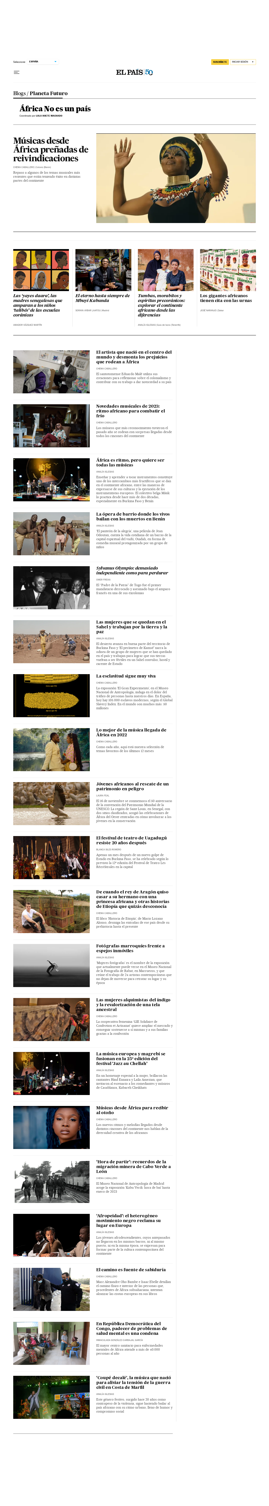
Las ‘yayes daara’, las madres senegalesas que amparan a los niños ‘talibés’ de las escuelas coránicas (37, 306)
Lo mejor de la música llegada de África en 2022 (131, 732)
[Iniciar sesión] (243, 62)
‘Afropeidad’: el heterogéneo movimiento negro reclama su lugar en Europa (128, 1221)
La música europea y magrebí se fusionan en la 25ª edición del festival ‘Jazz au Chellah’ (130, 1059)
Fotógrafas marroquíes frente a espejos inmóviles (130, 948)
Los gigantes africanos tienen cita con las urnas (226, 298)
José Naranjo (208, 310)
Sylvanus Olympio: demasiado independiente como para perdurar (132, 570)
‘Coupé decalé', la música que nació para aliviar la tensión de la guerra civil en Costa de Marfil (133, 1383)
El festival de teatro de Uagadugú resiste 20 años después (131, 840)
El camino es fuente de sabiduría (131, 1270)
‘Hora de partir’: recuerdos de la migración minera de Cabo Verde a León (133, 1167)
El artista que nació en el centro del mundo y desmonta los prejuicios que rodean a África (134, 357)
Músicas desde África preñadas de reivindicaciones (50, 150)
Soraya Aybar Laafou (87, 310)
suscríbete (220, 61)
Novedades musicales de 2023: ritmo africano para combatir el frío (130, 411)
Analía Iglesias (147, 325)
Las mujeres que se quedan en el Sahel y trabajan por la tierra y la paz (131, 627)
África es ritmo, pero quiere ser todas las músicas (130, 462)
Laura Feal (102, 795)
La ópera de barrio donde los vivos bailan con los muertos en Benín (133, 516)
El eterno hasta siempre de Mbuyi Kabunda (102, 298)
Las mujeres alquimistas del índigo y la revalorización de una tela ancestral (133, 1005)
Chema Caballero (23, 167)
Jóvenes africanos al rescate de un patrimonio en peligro (132, 786)
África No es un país (55, 109)
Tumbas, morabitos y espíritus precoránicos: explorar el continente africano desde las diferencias (161, 306)
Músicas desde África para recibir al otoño (132, 1110)
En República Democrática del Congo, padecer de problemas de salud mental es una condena (131, 1329)
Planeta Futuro (48, 93)
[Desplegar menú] (16, 72)
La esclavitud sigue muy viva (126, 676)
